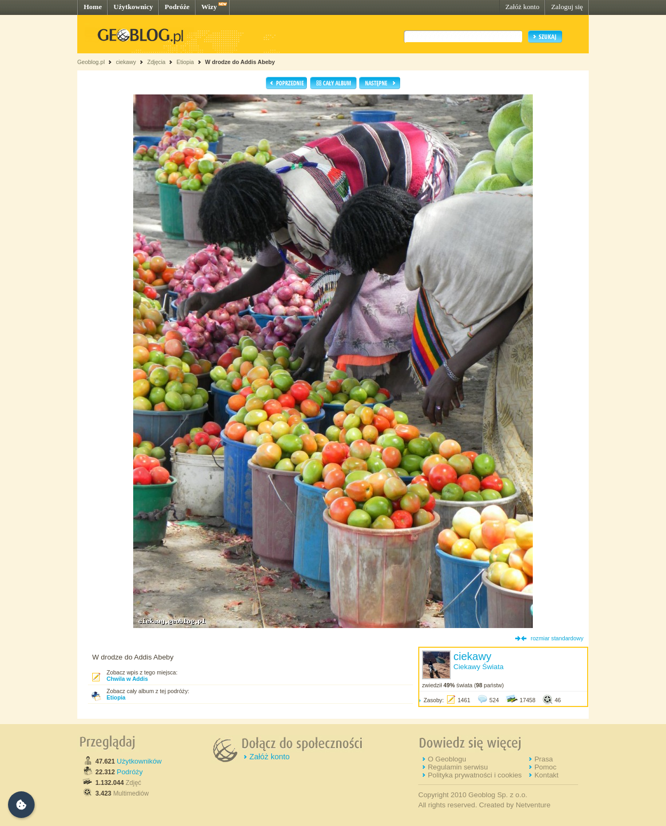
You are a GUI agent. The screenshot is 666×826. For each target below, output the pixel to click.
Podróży (130, 772)
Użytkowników (139, 761)
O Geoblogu (447, 759)
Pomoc (545, 767)
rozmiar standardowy (557, 638)
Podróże (177, 7)
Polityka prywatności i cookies (475, 775)
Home (93, 7)
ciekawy (126, 62)
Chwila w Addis (127, 679)
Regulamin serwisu (458, 767)
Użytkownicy (133, 7)
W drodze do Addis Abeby (240, 62)
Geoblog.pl (91, 62)
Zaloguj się (567, 7)
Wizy (209, 7)
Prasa (543, 759)
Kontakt (546, 775)
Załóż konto (522, 7)
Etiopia (185, 62)
